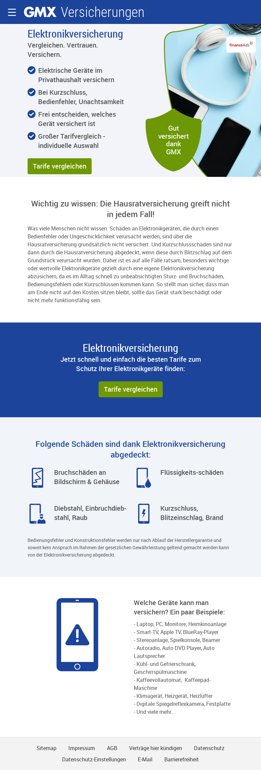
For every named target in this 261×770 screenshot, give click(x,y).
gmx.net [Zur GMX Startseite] (40, 12)
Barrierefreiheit (181, 759)
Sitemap (46, 748)
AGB (112, 748)
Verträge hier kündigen (155, 748)
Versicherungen (102, 12)
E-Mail (145, 759)
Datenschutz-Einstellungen (94, 759)
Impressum (81, 748)
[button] (12, 12)
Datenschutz (209, 748)
